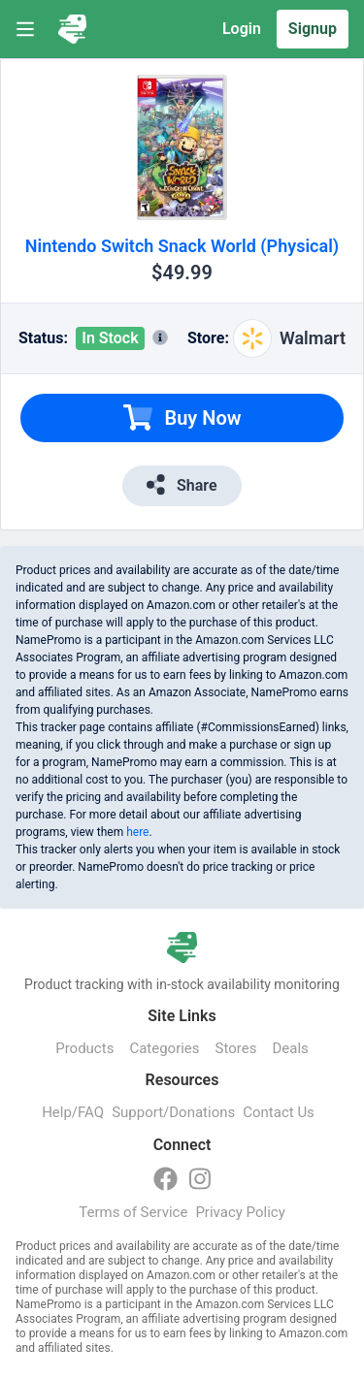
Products (84, 1048)
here (137, 832)
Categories (164, 1048)
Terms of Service (133, 1212)
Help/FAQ (73, 1112)
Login (241, 28)
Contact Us (278, 1112)
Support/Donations (173, 1112)
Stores (236, 1048)
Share (181, 484)
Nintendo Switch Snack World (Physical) (182, 246)
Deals (290, 1048)
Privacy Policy (239, 1212)
